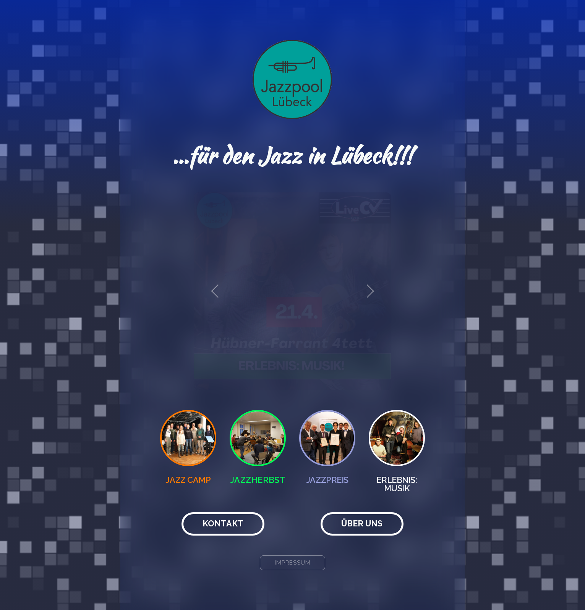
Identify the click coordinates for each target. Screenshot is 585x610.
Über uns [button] (361, 523)
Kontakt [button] (223, 523)
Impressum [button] (293, 562)
